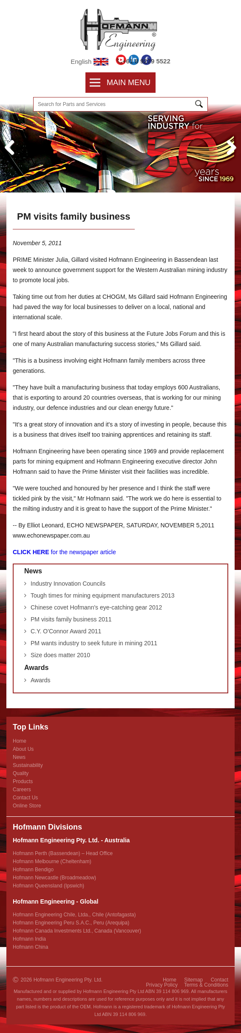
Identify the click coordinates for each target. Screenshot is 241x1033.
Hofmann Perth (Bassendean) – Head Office (63, 853)
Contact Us (25, 798)
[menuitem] (98, 83)
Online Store (27, 806)
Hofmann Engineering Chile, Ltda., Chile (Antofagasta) (74, 915)
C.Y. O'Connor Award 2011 (66, 631)
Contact (219, 980)
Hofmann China (30, 947)
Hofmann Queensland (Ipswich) (48, 886)
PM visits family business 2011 (71, 619)
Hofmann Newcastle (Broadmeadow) (54, 878)
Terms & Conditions (206, 985)
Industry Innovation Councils (68, 583)
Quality (20, 773)
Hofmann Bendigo (33, 870)
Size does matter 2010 (60, 655)
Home (19, 741)
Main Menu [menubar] (120, 82)
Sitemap (193, 980)
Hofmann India (29, 939)
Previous (12, 156)
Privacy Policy (162, 985)
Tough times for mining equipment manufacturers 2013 (103, 595)
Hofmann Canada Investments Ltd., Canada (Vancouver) (77, 931)
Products (23, 781)
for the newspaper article (64, 552)
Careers (22, 790)
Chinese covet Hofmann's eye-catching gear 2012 (96, 607)
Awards (36, 667)
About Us (23, 749)
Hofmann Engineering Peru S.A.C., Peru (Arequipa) (71, 923)
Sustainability (28, 765)
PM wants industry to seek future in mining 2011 (94, 643)
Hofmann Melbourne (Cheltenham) (52, 861)
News (33, 571)
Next (231, 156)
